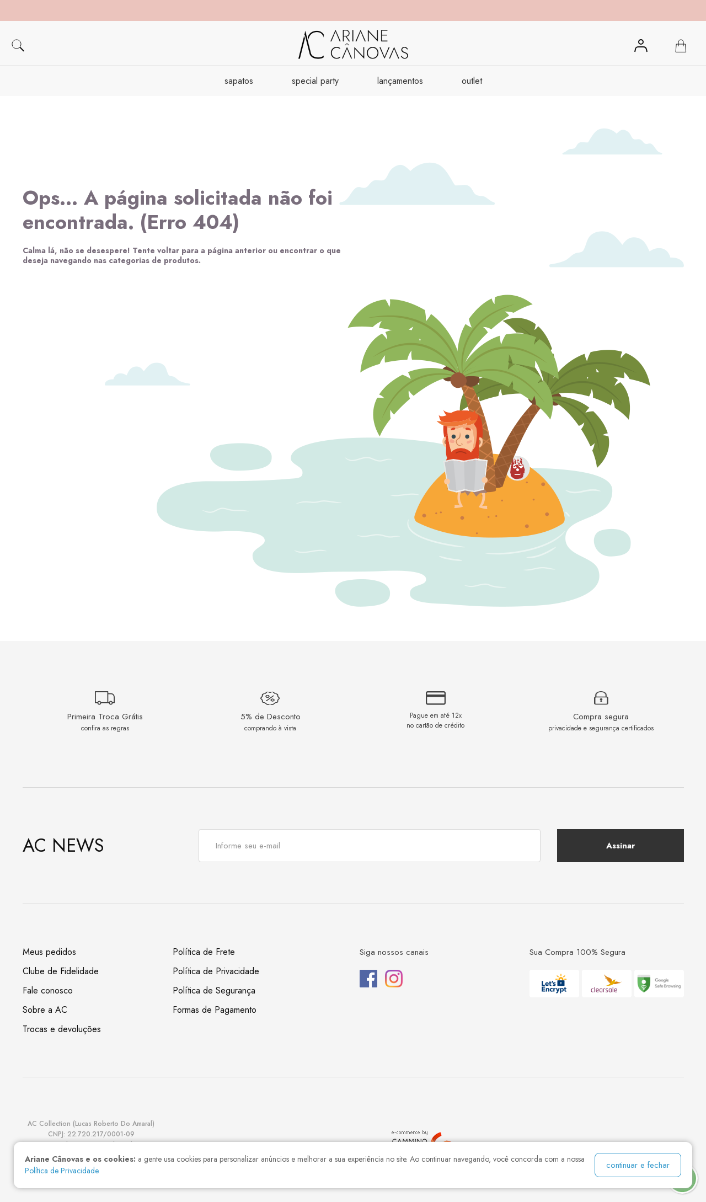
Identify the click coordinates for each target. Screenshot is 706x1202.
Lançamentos (400, 80)
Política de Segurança (214, 990)
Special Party (315, 80)
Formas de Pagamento (214, 1009)
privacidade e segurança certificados (601, 728)
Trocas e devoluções (62, 1029)
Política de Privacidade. (62, 1170)
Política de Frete (204, 951)
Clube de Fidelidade (61, 971)
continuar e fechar (638, 1165)
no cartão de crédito (435, 725)
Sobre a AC (45, 1009)
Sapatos (238, 80)
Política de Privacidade (216, 971)
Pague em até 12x (436, 715)
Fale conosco (48, 990)
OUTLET (472, 80)
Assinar (620, 846)
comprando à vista (270, 728)
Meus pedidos (49, 951)
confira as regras (105, 728)
